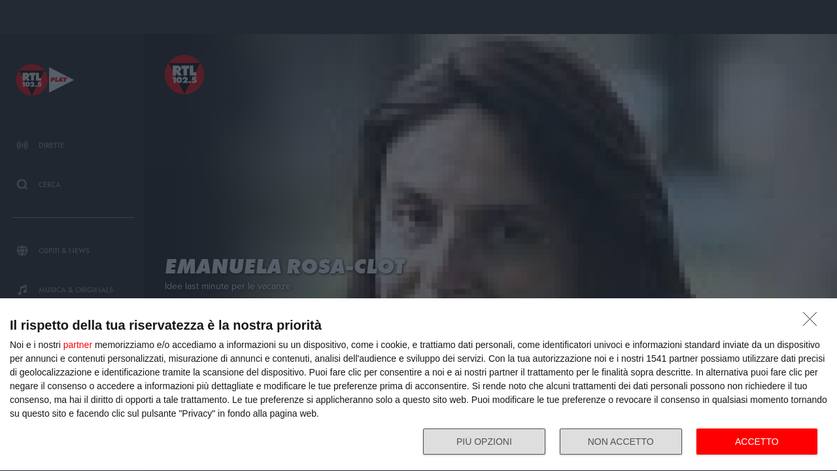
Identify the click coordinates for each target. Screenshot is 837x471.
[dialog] (418, 385)
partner (77, 344)
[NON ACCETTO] (813, 322)
